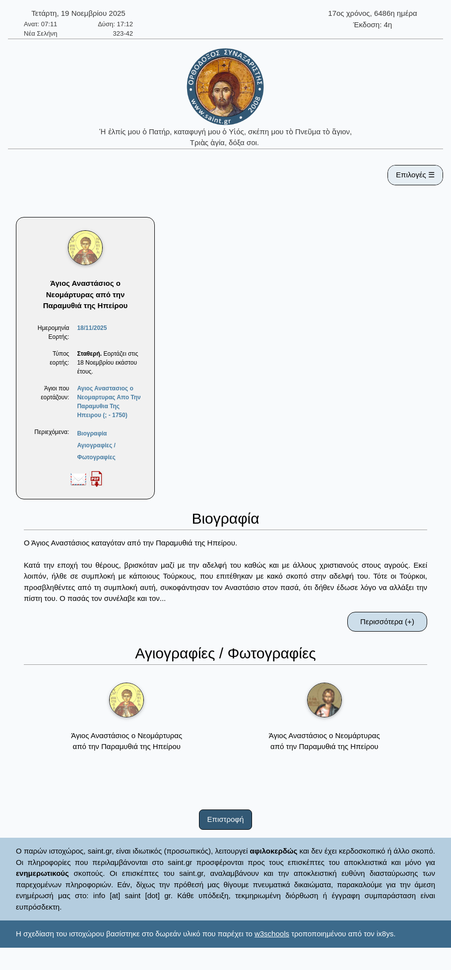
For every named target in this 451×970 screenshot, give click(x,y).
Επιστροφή (225, 819)
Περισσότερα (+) (387, 621)
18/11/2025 (92, 327)
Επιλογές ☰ (415, 174)
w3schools (272, 933)
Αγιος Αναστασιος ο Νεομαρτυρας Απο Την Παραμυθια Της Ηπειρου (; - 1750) (108, 402)
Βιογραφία (92, 433)
